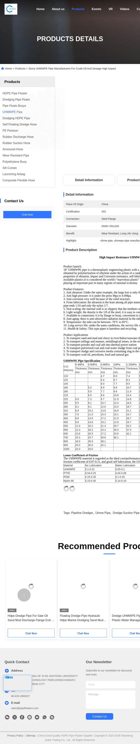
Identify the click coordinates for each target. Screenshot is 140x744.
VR (111, 9)
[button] (24, 595)
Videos (124, 9)
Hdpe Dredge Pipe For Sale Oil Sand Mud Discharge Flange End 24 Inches (31, 618)
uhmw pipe (102, 512)
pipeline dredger (82, 512)
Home (40, 9)
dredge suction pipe (126, 512)
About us (58, 9)
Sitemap (30, 735)
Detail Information (89, 180)
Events (96, 9)
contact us (99, 716)
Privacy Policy (15, 735)
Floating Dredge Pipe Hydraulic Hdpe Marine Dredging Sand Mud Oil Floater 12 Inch (81, 618)
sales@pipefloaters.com (24, 708)
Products (78, 9)
